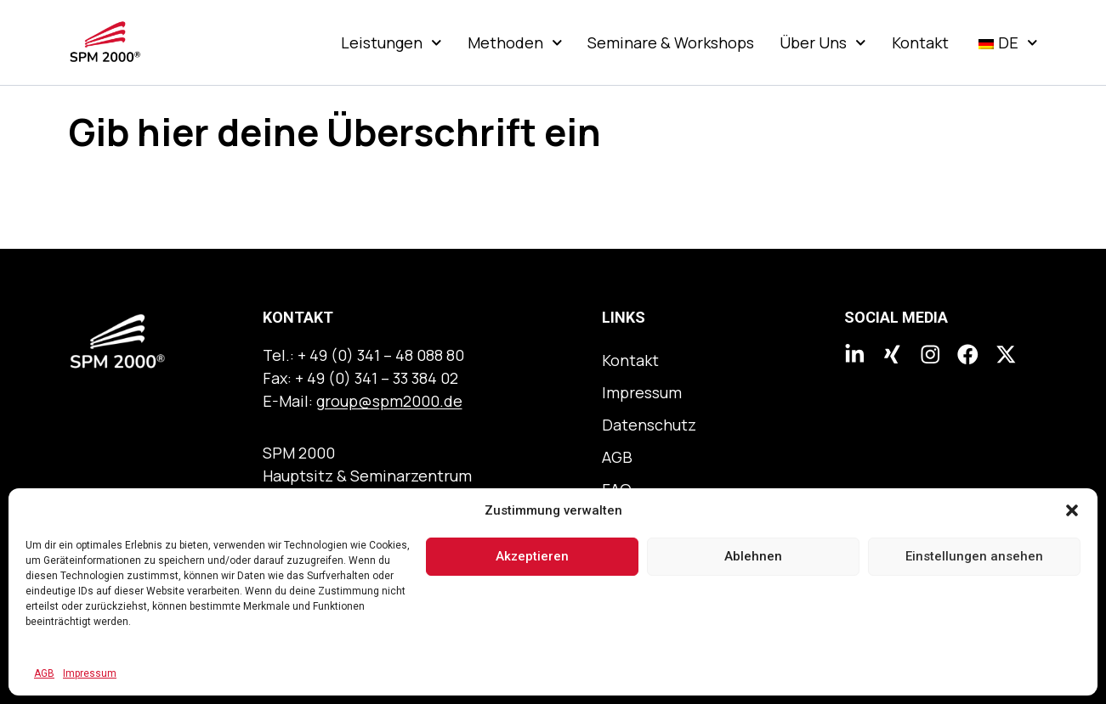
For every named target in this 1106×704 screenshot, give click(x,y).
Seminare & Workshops (670, 42)
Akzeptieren (532, 556)
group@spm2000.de (389, 401)
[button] (1071, 510)
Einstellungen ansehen (974, 556)
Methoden (515, 42)
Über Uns (823, 42)
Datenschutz (649, 424)
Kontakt (920, 42)
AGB (44, 673)
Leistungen (391, 42)
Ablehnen (753, 556)
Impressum (89, 673)
